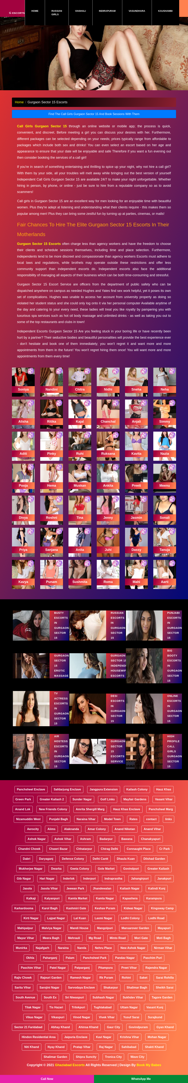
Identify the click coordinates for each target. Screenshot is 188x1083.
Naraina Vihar (86, 824)
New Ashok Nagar (132, 952)
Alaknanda (71, 834)
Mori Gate (141, 943)
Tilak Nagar (33, 1012)
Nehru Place (103, 952)
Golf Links (107, 804)
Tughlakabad (103, 1012)
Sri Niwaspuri (74, 1002)
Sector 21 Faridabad (28, 1032)
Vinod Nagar (81, 1022)
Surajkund (155, 1022)
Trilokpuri (78, 1012)
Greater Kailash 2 (52, 804)
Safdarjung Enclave (67, 794)
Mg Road (95, 943)
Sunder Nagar (82, 804)
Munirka (21, 952)
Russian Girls (56, 13)
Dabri (26, 863)
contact (151, 824)
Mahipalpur (25, 933)
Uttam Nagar (129, 1012)
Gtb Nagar (24, 883)
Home (38, 10)
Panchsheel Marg (161, 814)
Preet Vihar (129, 972)
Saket (143, 982)
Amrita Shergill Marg (90, 814)
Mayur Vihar (25, 943)
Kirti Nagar (31, 923)
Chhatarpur (84, 853)
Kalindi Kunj (156, 893)
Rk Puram (106, 982)
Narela (81, 952)
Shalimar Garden (55, 1061)
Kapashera (130, 903)
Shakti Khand (154, 1051)
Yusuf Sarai (131, 1022)
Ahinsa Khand (88, 1032)
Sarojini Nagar (49, 992)
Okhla (30, 962)
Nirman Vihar (163, 952)
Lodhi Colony (130, 923)
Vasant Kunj (154, 1012)
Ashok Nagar (37, 843)
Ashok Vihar (62, 843)
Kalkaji (31, 903)
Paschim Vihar (31, 972)
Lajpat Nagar (56, 923)
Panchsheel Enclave (31, 794)
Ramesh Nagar (80, 982)
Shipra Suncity (86, 1061)
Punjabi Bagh (58, 824)
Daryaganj (46, 863)
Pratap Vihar (82, 1051)
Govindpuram (138, 1032)
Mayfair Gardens (134, 804)
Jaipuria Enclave (75, 1042)
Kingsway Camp (162, 913)
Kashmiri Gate (76, 913)
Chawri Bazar (58, 853)
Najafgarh (42, 952)
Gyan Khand (165, 1032)
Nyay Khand (56, 1051)
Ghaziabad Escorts (70, 1070)
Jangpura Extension (104, 794)
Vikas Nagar (34, 1022)
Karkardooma (23, 913)
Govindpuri (131, 873)
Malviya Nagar (52, 933)
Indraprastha (113, 883)
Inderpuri (89, 883)
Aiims (51, 834)
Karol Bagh (49, 913)
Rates (133, 824)
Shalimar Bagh (137, 992)
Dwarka (56, 873)
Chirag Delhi (109, 853)
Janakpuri (164, 883)
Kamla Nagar (105, 903)
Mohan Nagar (157, 1042)
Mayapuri (164, 933)
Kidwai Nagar (133, 913)
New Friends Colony (53, 814)
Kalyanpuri (52, 903)
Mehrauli (74, 943)
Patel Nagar (58, 972)
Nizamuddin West (28, 824)
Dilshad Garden (154, 863)
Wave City (137, 1061)
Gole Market (106, 873)
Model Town (112, 824)
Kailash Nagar (130, 893)
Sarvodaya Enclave (81, 992)
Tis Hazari (56, 1012)
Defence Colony (73, 863)
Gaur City (113, 1032)
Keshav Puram (105, 913)
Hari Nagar (47, 883)
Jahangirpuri (140, 883)
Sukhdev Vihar (133, 1002)
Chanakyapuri (150, 843)
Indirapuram (107, 11)
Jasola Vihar (49, 893)
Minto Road (118, 943)
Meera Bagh (51, 943)
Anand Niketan (125, 834)
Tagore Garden (162, 1002)
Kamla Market (77, 903)
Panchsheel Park (94, 962)
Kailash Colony (137, 794)
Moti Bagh (164, 943)
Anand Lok (22, 814)
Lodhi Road (156, 923)
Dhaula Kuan (126, 863)
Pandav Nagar (125, 962)
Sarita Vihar (23, 992)
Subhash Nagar (103, 1002)
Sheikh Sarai (164, 992)
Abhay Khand (60, 1032)
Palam (70, 962)
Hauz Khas (163, 794)
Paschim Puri (152, 962)
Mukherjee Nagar (30, 873)
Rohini (126, 982)
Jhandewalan (102, 893)
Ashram (85, 843)
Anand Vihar (152, 834)
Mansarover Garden (135, 933)
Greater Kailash (158, 873)
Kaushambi (165, 11)
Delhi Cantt (100, 863)
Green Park (23, 804)
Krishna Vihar (129, 1042)
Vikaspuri (57, 1022)
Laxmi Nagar (103, 923)
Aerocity (33, 834)
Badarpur (106, 843)
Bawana (126, 843)
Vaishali (80, 11)
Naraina (63, 952)
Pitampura (105, 972)
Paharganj (50, 962)
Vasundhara (137, 11)
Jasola (27, 893)
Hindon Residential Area (38, 1042)
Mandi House (79, 933)
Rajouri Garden (51, 982)
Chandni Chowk (29, 853)
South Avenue (25, 1002)
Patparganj (82, 972)
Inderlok (69, 883)
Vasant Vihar (164, 804)
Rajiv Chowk (23, 982)
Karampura (154, 903)
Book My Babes (149, 1070)
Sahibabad (129, 1051)
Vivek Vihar (107, 1022)
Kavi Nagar (103, 1042)
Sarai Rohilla (165, 982)
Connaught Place (139, 853)
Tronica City (113, 1061)
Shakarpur (110, 992)
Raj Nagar (106, 1051)
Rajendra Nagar (156, 972)
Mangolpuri (105, 933)
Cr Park (164, 853)
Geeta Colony (79, 873)
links (168, 824)
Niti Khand (31, 1051)
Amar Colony (97, 834)
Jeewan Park (75, 893)
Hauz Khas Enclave (126, 814)
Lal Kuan (80, 923)
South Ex (50, 1002)
